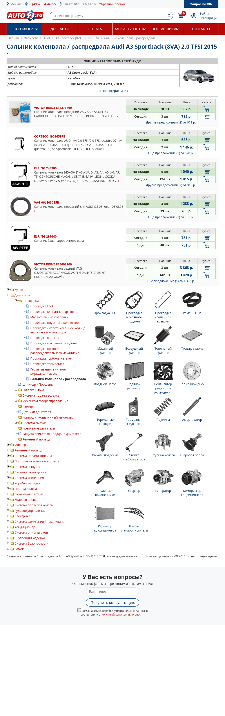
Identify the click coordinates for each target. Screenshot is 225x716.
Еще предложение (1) (171, 153)
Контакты (200, 29)
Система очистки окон (31, 532)
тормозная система (29, 494)
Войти (204, 13)
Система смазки (34, 423)
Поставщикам (165, 29)
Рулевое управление (30, 510)
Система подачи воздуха (40, 395)
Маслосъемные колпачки (49, 317)
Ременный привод (36, 439)
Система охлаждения (30, 472)
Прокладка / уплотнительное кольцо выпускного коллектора (57, 330)
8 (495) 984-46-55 (42, 4)
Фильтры (21, 445)
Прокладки (30, 301)
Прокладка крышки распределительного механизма (54, 351)
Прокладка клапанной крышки (53, 312)
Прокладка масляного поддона (53, 343)
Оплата (95, 29)
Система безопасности (32, 543)
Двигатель (22, 295)
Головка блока (33, 390)
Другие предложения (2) (171, 122)
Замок (19, 549)
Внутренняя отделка (30, 538)
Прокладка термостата (47, 364)
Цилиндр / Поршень (37, 384)
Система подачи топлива (33, 456)
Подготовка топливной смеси (37, 461)
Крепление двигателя (38, 428)
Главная (13, 38)
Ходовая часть (25, 500)
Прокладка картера (44, 338)
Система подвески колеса (34, 505)
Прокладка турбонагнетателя (52, 358)
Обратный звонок (112, 4)
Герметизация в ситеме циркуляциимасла (48, 371)
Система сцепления (29, 478)
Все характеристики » (112, 91)
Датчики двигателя (36, 412)
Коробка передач (27, 483)
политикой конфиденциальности (122, 614)
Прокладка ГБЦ (41, 306)
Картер (27, 406)
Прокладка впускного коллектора (55, 322)
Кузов (19, 290)
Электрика (22, 516)
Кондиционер (25, 527)
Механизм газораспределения (45, 401)
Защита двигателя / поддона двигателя (51, 434)
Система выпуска (27, 467)
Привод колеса (26, 489)
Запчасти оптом (130, 29)
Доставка (60, 29)
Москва (16, 4)
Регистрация (209, 18)
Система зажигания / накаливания (40, 521)
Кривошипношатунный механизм (48, 417)
